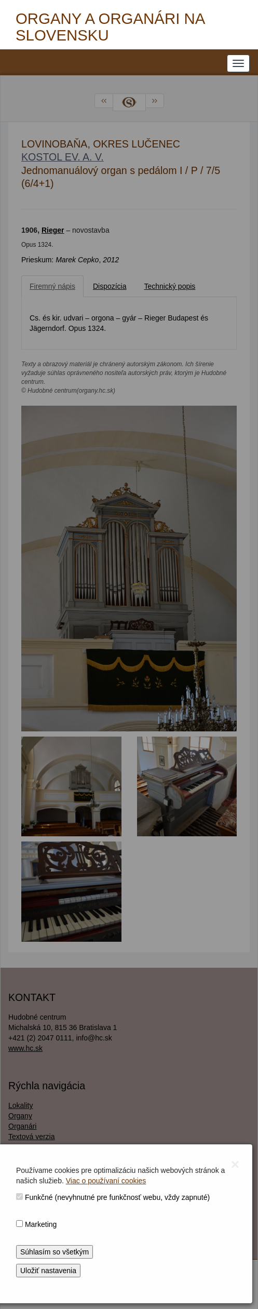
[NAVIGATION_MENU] (238, 63)
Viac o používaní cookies (106, 1181)
